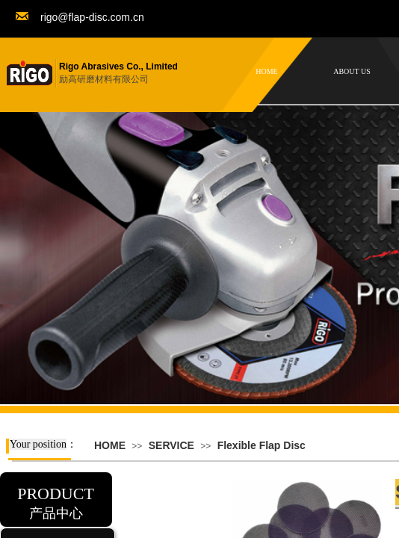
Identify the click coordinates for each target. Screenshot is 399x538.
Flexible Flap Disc (261, 445)
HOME (110, 445)
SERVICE (171, 445)
